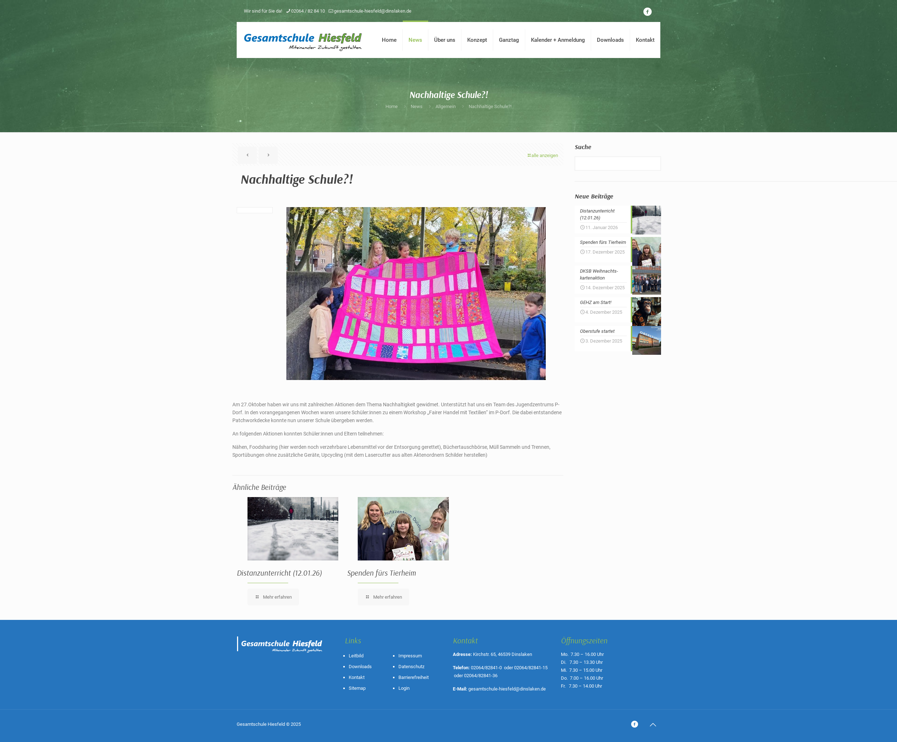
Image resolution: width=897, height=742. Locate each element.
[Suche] (618, 163)
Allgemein (446, 106)
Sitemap (357, 688)
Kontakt (357, 677)
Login (404, 688)
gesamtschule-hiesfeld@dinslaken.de (507, 689)
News (417, 106)
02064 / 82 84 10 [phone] (308, 11)
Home (391, 106)
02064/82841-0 (486, 667)
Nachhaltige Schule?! (490, 106)
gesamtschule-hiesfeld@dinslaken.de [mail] (372, 11)
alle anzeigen (542, 155)
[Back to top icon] (652, 724)
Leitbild (356, 655)
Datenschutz (411, 666)
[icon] (647, 12)
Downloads (360, 666)
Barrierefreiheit (413, 677)
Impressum (410, 655)
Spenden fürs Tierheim (381, 572)
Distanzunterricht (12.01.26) (279, 572)
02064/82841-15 (531, 667)
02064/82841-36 (480, 675)
